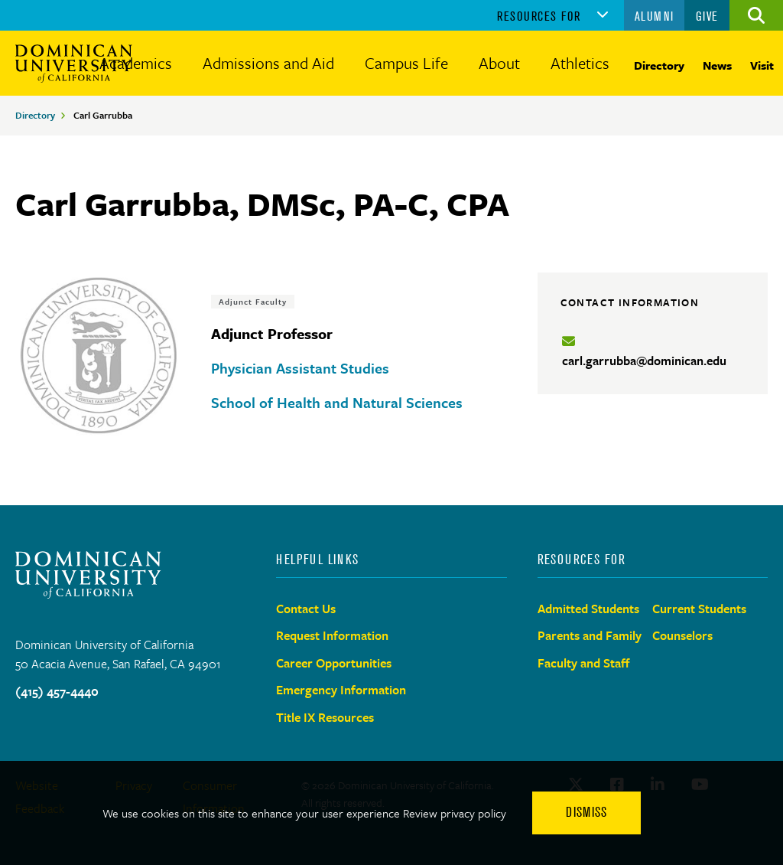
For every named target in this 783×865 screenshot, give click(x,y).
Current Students (699, 608)
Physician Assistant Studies (300, 367)
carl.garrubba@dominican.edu (644, 360)
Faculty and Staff (584, 663)
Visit (762, 65)
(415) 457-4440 (57, 691)
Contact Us (306, 608)
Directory (659, 65)
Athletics (580, 62)
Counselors (682, 635)
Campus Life (406, 62)
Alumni (654, 16)
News (717, 65)
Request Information (332, 635)
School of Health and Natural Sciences (337, 402)
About (499, 62)
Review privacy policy (454, 813)
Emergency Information (341, 690)
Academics (135, 62)
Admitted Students (588, 608)
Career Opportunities (334, 663)
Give (707, 16)
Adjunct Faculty (253, 301)
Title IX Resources (325, 717)
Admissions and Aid (268, 62)
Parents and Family (590, 635)
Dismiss (586, 812)
